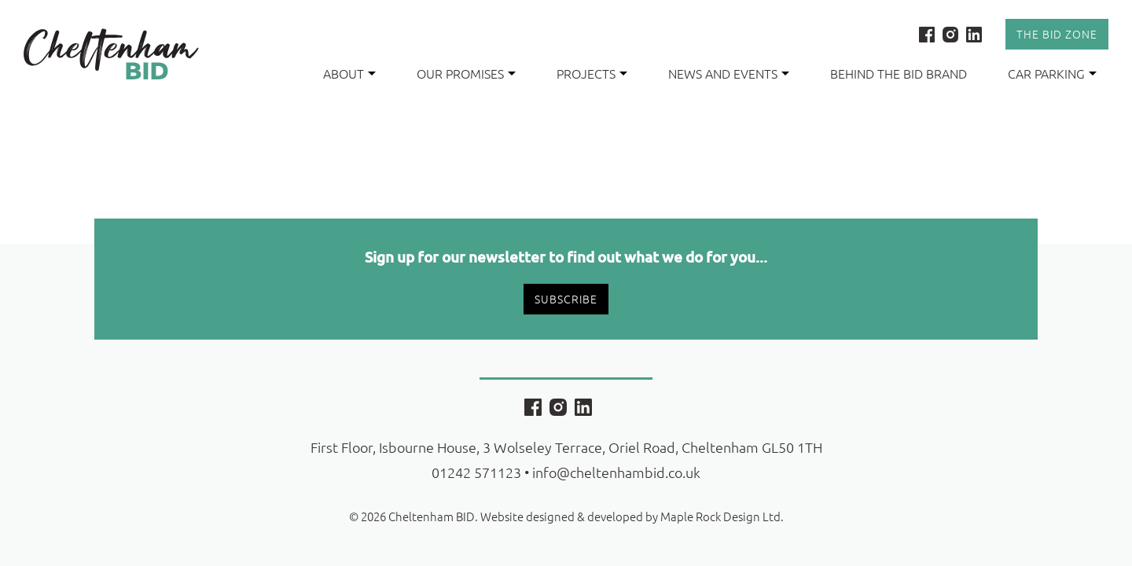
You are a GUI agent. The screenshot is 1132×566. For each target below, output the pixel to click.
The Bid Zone (1056, 34)
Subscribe (566, 299)
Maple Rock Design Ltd (720, 516)
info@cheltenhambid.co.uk (616, 472)
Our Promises (460, 73)
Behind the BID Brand (898, 73)
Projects (586, 73)
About (343, 73)
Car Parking (1046, 73)
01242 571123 (476, 472)
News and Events (722, 73)
